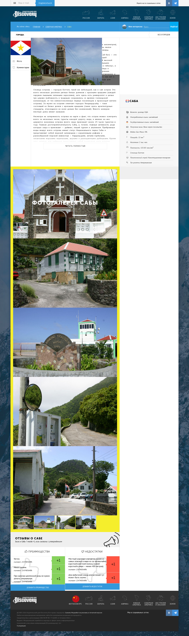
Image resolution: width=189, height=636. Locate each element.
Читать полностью (75, 146)
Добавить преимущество (38, 587)
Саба (69, 27)
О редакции (21, 626)
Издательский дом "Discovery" (25, 14)
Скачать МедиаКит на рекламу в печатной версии (83, 613)
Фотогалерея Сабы (65, 203)
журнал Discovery (25, 600)
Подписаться (45, 3)
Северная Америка (53, 27)
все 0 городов (164, 35)
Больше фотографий (107, 491)
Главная (36, 27)
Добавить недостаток (92, 586)
